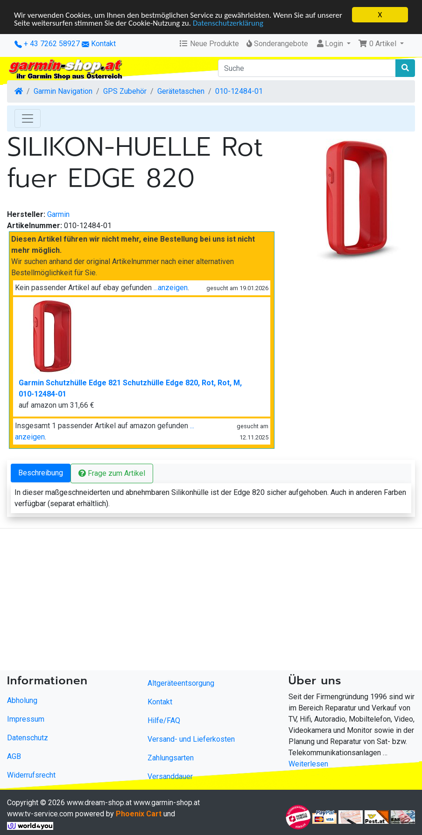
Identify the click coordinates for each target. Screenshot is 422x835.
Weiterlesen (308, 763)
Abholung (22, 700)
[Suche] (307, 68)
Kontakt (103, 43)
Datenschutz (27, 737)
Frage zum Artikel (111, 473)
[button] (381, 44)
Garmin (58, 214)
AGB (14, 756)
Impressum (25, 719)
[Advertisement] (206, 601)
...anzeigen (171, 287)
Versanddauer (170, 776)
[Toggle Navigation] (27, 118)
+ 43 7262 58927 (47, 43)
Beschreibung (40, 472)
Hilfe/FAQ (164, 720)
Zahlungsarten (171, 757)
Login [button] (330, 43)
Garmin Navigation (63, 91)
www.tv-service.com (40, 813)
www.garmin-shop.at (167, 802)
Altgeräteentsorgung (181, 683)
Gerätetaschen (180, 91)
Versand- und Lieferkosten (191, 739)
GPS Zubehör (125, 91)
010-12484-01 (239, 91)
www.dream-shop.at (99, 802)
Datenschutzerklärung (228, 23)
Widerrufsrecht (31, 775)
